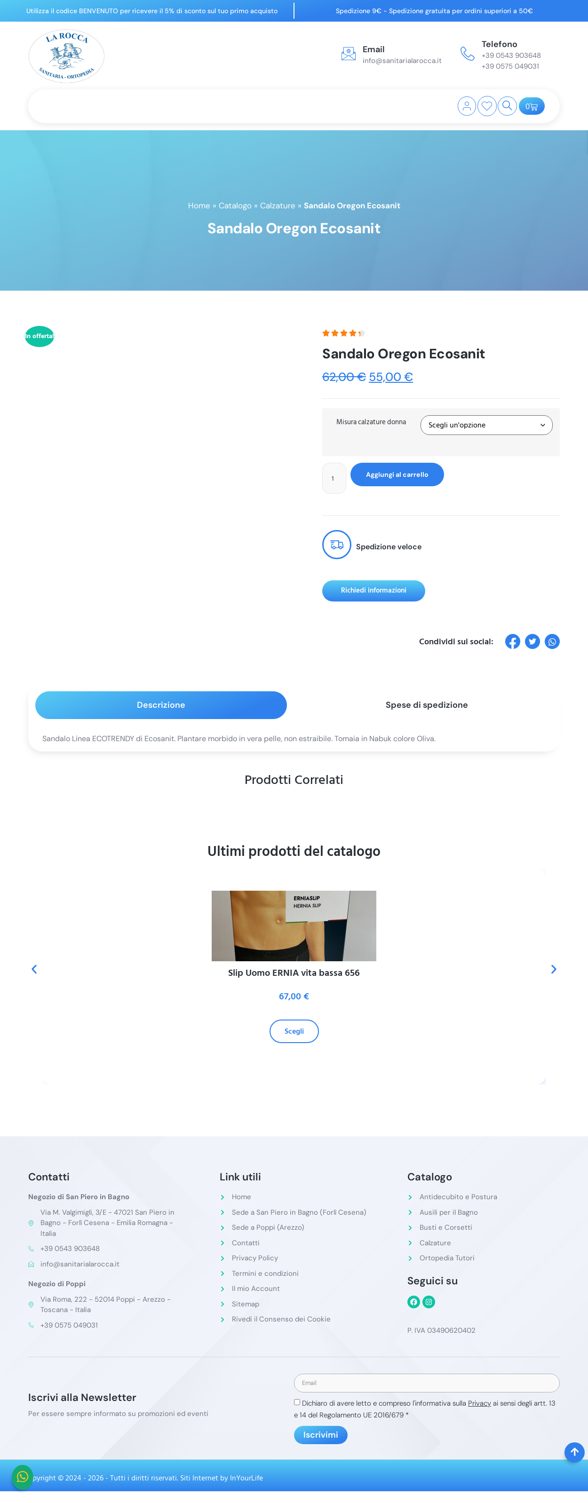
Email (374, 49)
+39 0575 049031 (510, 66)
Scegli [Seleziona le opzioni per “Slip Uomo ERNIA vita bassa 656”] (294, 1033)
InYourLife (246, 1480)
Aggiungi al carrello (407, 475)
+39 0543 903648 (511, 55)
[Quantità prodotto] (336, 479)
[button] (34, 971)
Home (199, 205)
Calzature (277, 205)
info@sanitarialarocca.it (402, 60)
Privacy (479, 1405)
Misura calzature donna (371, 422)
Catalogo (235, 205)
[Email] (349, 54)
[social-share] (512, 642)
